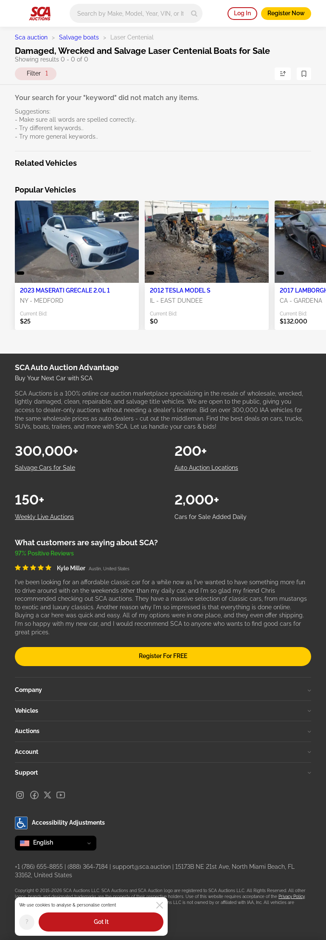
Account (163, 751)
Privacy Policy (291, 896)
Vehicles (163, 710)
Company (163, 689)
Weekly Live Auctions (44, 516)
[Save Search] (304, 73)
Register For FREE (163, 656)
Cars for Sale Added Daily (210, 516)
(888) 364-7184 (87, 866)
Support (163, 772)
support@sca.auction (141, 866)
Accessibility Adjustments (60, 823)
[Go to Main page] (39, 13)
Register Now (286, 13)
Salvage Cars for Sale (45, 467)
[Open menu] (19, 12)
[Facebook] (34, 795)
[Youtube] (61, 795)
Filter (37, 74)
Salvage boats (79, 37)
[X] (47, 795)
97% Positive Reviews (44, 553)
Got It (101, 921)
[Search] (194, 13)
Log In (242, 13)
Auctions (163, 731)
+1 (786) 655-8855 (39, 866)
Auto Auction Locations (206, 467)
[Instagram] (20, 795)
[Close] (159, 905)
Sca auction (31, 37)
